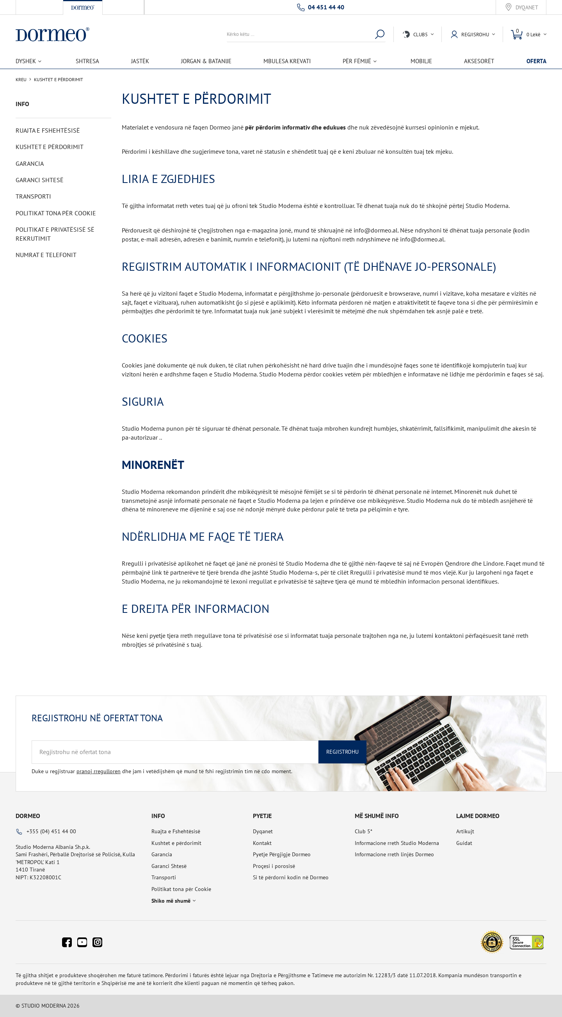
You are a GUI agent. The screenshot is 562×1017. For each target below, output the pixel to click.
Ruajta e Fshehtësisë (48, 130)
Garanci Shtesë (40, 180)
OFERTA (536, 61)
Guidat (464, 843)
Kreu (21, 79)
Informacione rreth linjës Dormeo (394, 854)
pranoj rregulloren (98, 771)
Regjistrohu (342, 751)
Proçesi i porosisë (274, 866)
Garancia (30, 163)
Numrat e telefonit (46, 255)
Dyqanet (527, 7)
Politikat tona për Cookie (56, 213)
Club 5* (363, 831)
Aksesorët (479, 61)
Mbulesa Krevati (287, 61)
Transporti (33, 196)
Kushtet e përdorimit (50, 147)
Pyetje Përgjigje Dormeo (282, 854)
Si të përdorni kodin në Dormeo (291, 877)
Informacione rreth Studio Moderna (397, 843)
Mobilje (421, 61)
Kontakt (262, 843)
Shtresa (87, 61)
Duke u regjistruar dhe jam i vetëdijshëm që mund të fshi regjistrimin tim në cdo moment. (162, 771)
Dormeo (28, 816)
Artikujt (465, 831)
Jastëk (140, 61)
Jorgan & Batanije (206, 61)
